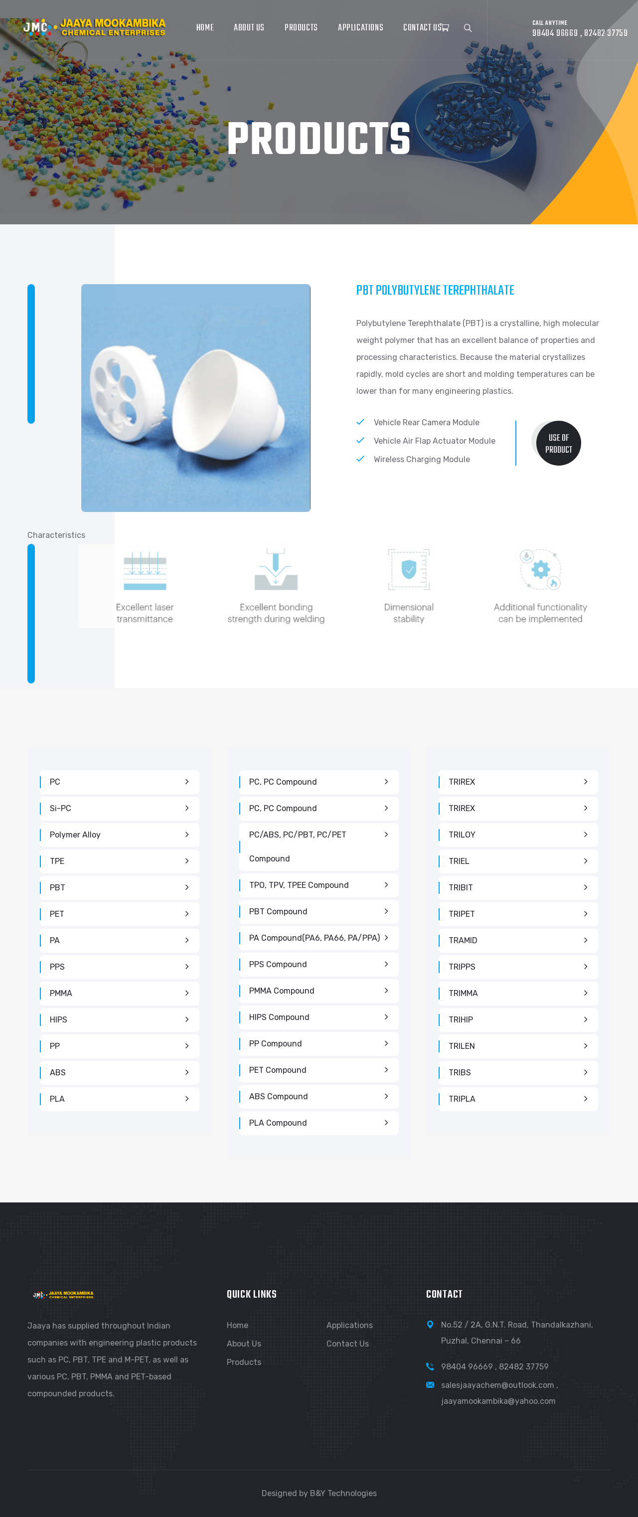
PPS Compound (278, 964)
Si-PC (60, 808)
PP (55, 1046)
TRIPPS (462, 967)
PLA (57, 1099)
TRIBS (460, 1072)
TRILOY (462, 835)
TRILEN (462, 1046)
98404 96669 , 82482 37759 (495, 1366)
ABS (58, 1072)
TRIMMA (463, 993)
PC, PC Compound (283, 782)
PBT (57, 887)
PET (57, 914)
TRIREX (462, 782)
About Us (249, 28)
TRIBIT (461, 887)
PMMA (61, 993)
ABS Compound (278, 1096)
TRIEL (459, 861)
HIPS (58, 1019)
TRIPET (462, 914)
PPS (57, 967)
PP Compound (275, 1043)
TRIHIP (461, 1019)
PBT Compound (278, 911)
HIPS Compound (279, 1017)
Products (301, 28)
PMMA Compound (282, 991)
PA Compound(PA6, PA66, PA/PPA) (314, 938)
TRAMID (463, 940)
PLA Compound (278, 1123)
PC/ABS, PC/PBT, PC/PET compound (297, 846)
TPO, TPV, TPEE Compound (299, 885)
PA (55, 940)
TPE (57, 861)
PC (55, 782)
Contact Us (422, 28)
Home (205, 28)
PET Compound (278, 1070)
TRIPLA (462, 1099)
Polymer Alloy (75, 835)
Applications (360, 28)
